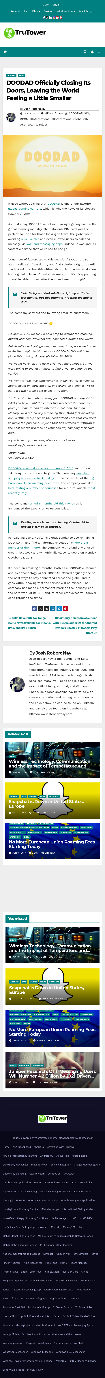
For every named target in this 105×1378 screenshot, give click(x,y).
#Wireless (41, 124)
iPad (25, 11)
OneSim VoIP (63, 1253)
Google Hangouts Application (78, 1200)
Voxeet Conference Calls (58, 1334)
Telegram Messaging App (26, 1289)
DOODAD (11, 75)
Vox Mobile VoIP (31, 1334)
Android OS (46, 1155)
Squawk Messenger (41, 1280)
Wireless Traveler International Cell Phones (27, 1361)
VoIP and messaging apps (44, 244)
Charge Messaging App (87, 1164)
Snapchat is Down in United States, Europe (46, 804)
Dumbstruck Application (17, 1182)
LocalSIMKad (16, 823)
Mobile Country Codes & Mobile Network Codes (65, 1236)
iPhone (36, 11)
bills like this (30, 239)
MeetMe (55, 1227)
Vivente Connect (45, 1325)
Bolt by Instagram (60, 1164)
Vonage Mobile (11, 1334)
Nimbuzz (48, 1253)
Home (6, 1147)
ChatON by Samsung (15, 1173)
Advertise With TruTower (61, 1147)
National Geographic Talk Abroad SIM (29, 828)
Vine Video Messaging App (18, 1325)
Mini (81, 1227)
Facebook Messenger (56, 1182)
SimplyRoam (51, 832)
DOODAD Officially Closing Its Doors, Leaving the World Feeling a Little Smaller (48, 90)
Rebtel (64, 1263)
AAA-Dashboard (21, 1147)
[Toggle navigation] (99, 52)
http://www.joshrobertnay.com (50, 714)
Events (37, 1182)
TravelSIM (65, 832)
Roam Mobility (17, 832)
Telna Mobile (83, 1289)
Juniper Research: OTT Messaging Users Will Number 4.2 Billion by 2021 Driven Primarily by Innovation (52, 1076)
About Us (39, 1147)
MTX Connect (46, 823)
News (21, 75)
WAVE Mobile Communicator (54, 1343)
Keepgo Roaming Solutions (32, 1218)
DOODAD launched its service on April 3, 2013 (40, 468)
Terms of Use (10, 1298)
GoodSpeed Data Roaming (43, 1200)
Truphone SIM (81, 832)
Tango (6, 1289)
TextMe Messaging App (34, 1298)
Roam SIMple (34, 832)
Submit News (88, 1280)
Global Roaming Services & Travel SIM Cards (65, 1191)
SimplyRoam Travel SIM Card (61, 1271)
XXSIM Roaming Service (83, 1361)
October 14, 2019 (24, 998)
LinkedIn (88, 703)
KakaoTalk (8, 1218)
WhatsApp (38, 1065)
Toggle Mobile (58, 1298)
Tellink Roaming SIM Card (58, 1289)
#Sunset (26, 124)
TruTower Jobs (83, 1307)
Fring (74, 1182)
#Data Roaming (56, 113)
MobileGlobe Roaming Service (20, 1245)
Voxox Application (13, 1343)
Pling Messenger (32, 1263)
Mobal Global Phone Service (19, 1236)
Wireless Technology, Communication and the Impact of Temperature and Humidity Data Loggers (49, 766)
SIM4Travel (36, 1271)
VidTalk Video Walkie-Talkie (79, 1316)
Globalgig (8, 1200)
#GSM (24, 119)
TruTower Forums (62, 1307)
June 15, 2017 (22, 1040)
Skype (84, 1271)
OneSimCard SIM (69, 828)
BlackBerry (85, 11)
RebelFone (86, 828)
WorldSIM (15, 837)
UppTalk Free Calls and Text (36, 1316)
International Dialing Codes (77, 1209)
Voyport (30, 1343)
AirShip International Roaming (20, 1155)
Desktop (48, 11)
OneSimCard (81, 1253)
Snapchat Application (15, 1280)
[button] (85, 52)
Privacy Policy (35, 1369)
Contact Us (54, 1173)
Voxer (78, 1334)
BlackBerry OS (39, 1164)
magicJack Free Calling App (19, 1227)
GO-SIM (20, 1200)
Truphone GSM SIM (14, 1307)
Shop (24, 1271)
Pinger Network (11, 1263)
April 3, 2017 (21, 1082)
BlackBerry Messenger (15, 1164)
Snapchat (54, 797)
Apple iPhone (79, 1155)
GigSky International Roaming (20, 1191)
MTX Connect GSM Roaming (56, 1245)
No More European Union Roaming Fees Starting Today (52, 844)
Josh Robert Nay (34, 108)
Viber (57, 1316)
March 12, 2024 (23, 957)
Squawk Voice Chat (67, 1280)
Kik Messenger (59, 1218)
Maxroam (31, 823)
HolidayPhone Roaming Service (20, 1209)
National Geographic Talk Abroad (21, 1253)
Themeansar (86, 1138)
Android (15, 11)
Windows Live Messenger (70, 1352)
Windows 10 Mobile (42, 1352)
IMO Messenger (50, 1209)
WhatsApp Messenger (15, 1352)
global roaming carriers (24, 208)
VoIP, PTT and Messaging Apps (75, 1325)
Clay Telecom (37, 1173)
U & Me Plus (10, 1316)
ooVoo (94, 1253)
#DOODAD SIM (79, 113)
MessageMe (69, 1227)
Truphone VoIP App (39, 1307)
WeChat (78, 1343)
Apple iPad (62, 1155)
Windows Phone (66, 11)
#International (40, 119)
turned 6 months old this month (51, 503)
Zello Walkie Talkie (13, 1369)
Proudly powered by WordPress (30, 1138)
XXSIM (26, 837)
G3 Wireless (87, 1182)
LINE (73, 1218)
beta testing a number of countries (33, 488)
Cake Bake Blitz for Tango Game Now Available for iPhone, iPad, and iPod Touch (29, 623)
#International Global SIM (70, 119)
